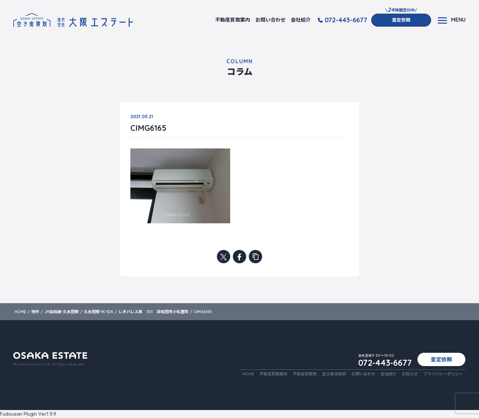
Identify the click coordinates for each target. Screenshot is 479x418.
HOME (248, 373)
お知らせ (410, 373)
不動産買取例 (305, 373)
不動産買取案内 (232, 20)
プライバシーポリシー (443, 373)
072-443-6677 (346, 20)
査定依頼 (401, 20)
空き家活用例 (334, 373)
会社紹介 (301, 20)
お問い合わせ (270, 20)
